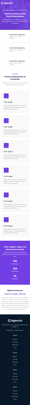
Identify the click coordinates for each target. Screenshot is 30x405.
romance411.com (19, 330)
